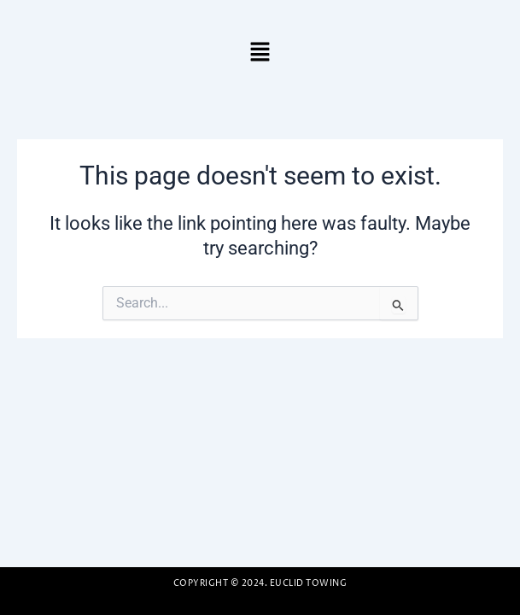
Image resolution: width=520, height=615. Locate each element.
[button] (259, 53)
